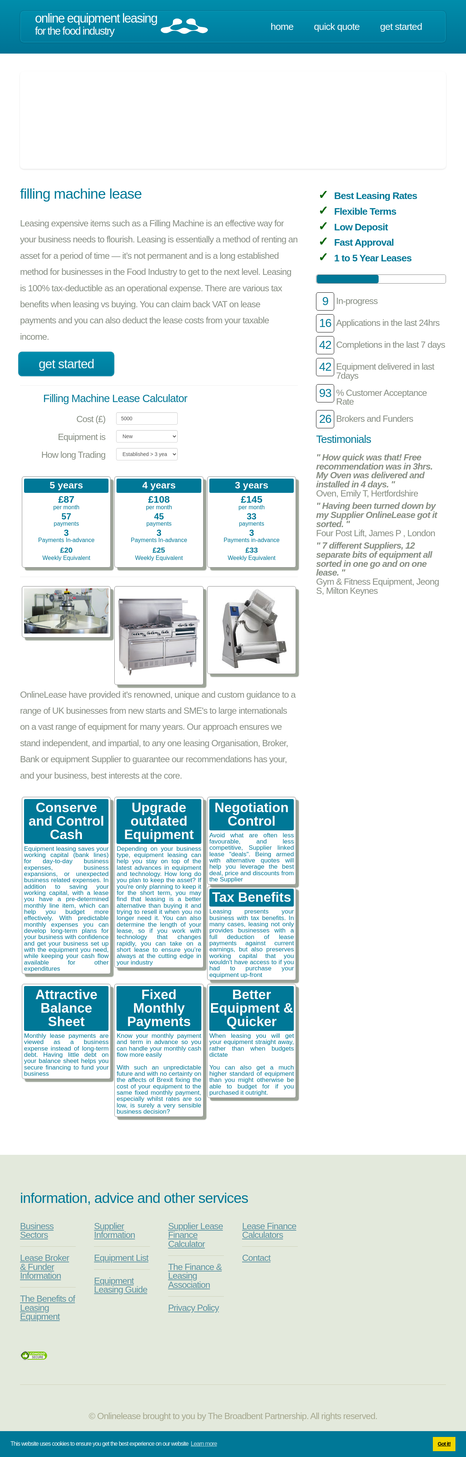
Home (281, 26)
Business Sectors (37, 1230)
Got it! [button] (444, 1444)
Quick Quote (336, 26)
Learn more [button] (204, 1444)
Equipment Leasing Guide (120, 1285)
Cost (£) (91, 419)
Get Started (401, 26)
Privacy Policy (193, 1308)
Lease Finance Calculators (269, 1230)
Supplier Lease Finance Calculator (195, 1235)
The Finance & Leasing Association (195, 1276)
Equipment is (82, 437)
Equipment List (121, 1258)
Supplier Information (114, 1230)
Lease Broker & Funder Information (44, 1267)
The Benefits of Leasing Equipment (47, 1307)
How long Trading (74, 455)
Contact (256, 1258)
